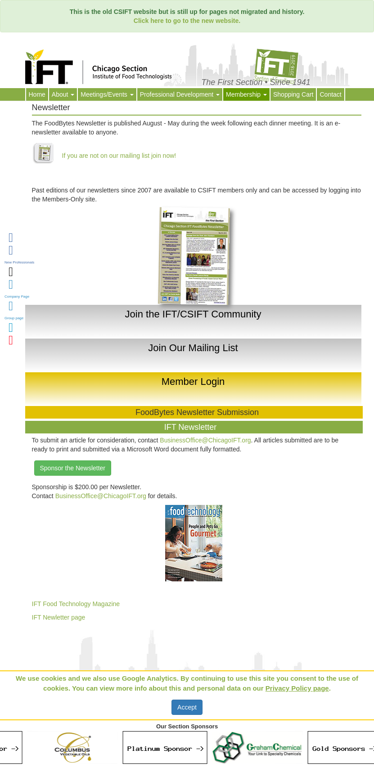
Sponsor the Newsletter (73, 468)
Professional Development (180, 94)
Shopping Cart (293, 94)
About (63, 94)
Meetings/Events (107, 94)
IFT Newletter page (59, 617)
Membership (246, 94)
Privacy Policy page (297, 688)
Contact (330, 94)
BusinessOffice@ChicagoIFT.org (205, 440)
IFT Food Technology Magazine (76, 603)
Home (37, 94)
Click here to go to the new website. (187, 20)
